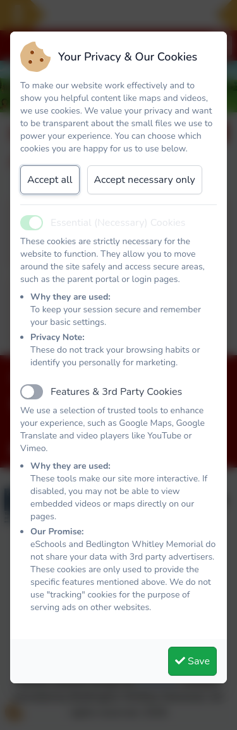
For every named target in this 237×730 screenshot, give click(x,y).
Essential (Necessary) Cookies (118, 223)
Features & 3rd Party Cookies (116, 392)
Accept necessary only (144, 180)
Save (192, 661)
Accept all (50, 180)
